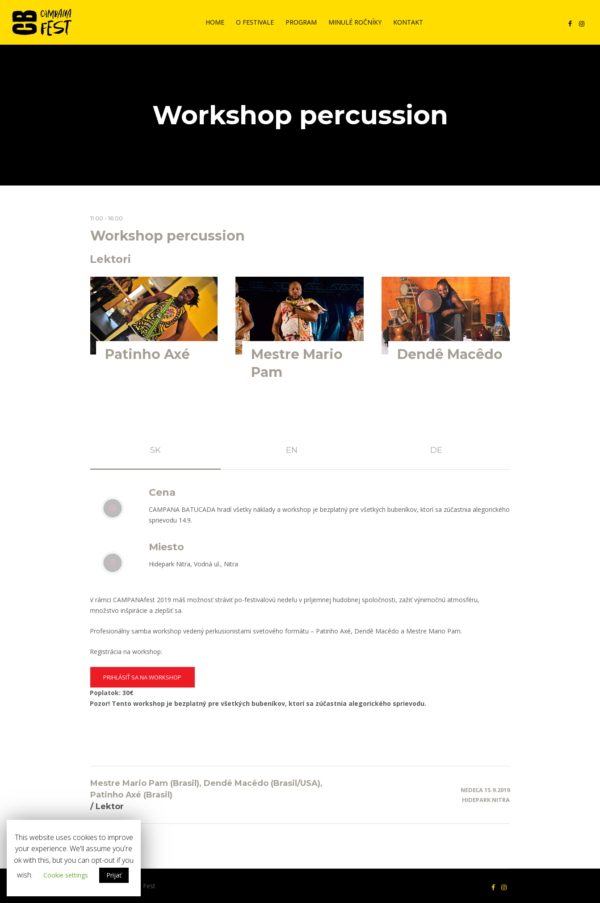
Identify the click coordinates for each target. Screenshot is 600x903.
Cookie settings (65, 875)
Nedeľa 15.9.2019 (485, 790)
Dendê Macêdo (450, 354)
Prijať (114, 875)
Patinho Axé (147, 354)
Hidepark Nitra (486, 800)
